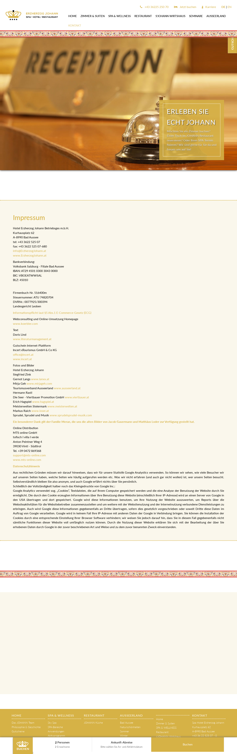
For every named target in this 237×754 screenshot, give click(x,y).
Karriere (209, 7)
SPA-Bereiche (55, 727)
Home (72, 16)
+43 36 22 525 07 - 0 (204, 735)
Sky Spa (52, 722)
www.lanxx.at (40, 379)
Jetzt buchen (185, 7)
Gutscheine (18, 731)
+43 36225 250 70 (154, 7)
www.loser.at (40, 410)
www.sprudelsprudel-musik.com (71, 415)
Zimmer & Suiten (93, 16)
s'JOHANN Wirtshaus (170, 16)
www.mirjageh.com (39, 383)
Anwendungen (56, 731)
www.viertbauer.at (77, 397)
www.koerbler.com (25, 323)
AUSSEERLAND (216, 16)
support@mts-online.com (29, 455)
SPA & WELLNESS (119, 16)
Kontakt (74, 25)
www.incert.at (22, 359)
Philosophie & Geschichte (26, 727)
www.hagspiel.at (43, 401)
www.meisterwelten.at (62, 406)
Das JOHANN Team (23, 722)
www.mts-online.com (27, 459)
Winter (124, 735)
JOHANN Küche (93, 722)
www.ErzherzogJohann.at (29, 255)
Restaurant (143, 16)
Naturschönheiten (130, 727)
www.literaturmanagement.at (32, 339)
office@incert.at (23, 354)
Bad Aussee (126, 722)
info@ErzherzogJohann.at (29, 250)
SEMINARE (196, 16)
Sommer (124, 731)
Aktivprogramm (56, 735)
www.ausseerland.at (67, 388)
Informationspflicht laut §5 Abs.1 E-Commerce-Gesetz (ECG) (52, 312)
